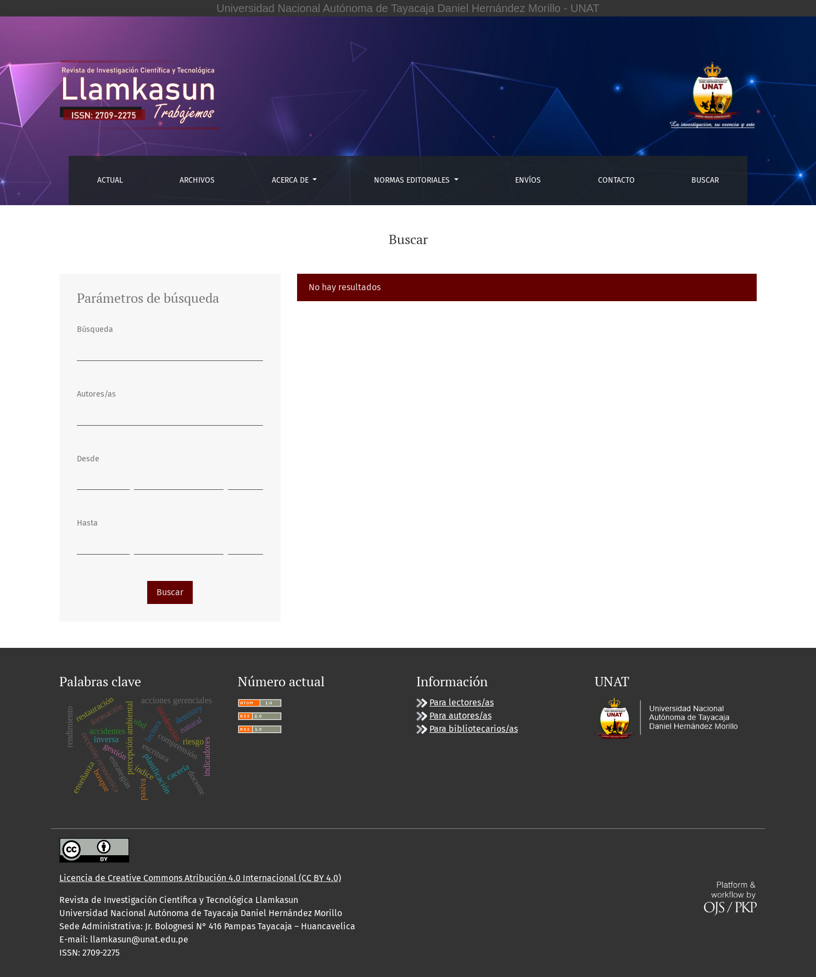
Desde (88, 459)
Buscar (705, 180)
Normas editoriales (413, 180)
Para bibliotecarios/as (473, 729)
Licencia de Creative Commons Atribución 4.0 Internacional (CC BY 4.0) (200, 878)
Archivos (197, 180)
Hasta (87, 523)
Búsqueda (95, 329)
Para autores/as (460, 715)
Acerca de (291, 180)
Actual (110, 180)
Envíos (528, 180)
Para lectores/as (461, 702)
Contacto (616, 180)
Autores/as (96, 394)
